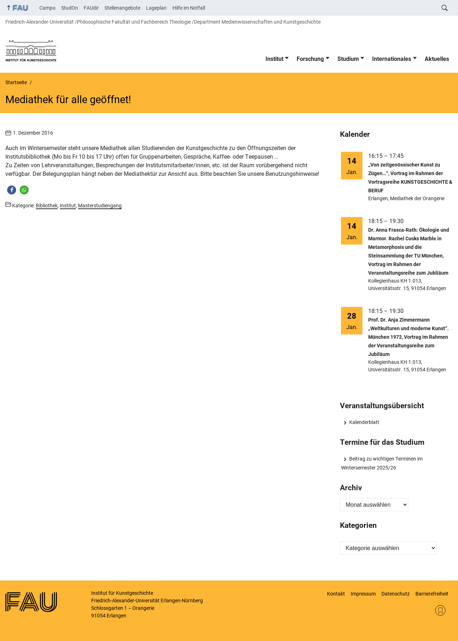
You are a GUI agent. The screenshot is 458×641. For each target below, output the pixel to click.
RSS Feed (440, 610)
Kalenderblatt (364, 422)
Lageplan (156, 8)
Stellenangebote (122, 8)
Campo (47, 8)
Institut (274, 59)
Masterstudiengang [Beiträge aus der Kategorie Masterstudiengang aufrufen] (100, 205)
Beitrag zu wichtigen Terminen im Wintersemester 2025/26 (381, 463)
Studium (348, 59)
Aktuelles (437, 59)
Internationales (391, 59)
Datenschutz (395, 594)
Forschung (310, 59)
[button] (11, 189)
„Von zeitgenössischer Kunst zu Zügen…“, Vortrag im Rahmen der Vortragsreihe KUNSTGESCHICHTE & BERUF (410, 177)
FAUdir (91, 8)
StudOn (69, 8)
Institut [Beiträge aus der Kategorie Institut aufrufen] (68, 205)
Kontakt (336, 594)
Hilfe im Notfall (188, 8)
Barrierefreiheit (431, 594)
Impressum (363, 594)
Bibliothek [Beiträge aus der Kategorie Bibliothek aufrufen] (47, 205)
